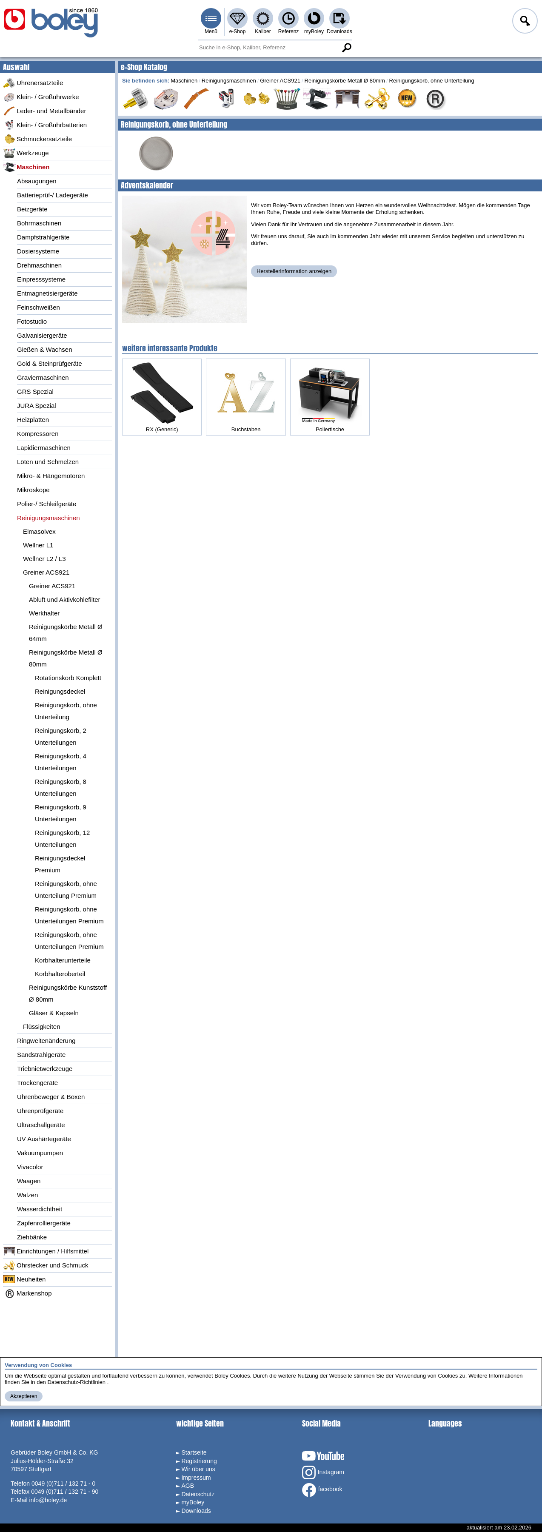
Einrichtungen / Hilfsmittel (45, 1251)
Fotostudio (32, 321)
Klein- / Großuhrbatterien (45, 125)
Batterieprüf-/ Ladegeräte (52, 195)
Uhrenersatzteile (33, 83)
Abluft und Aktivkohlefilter (64, 599)
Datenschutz (197, 1494)
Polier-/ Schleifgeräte (46, 503)
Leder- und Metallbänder (44, 111)
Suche (346, 48)
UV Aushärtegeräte (44, 1138)
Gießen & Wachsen (44, 349)
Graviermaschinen (43, 377)
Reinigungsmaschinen (48, 517)
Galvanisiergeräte (42, 335)
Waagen (28, 1181)
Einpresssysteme (41, 279)
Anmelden (524, 22)
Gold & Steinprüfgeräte (49, 363)
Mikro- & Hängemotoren (51, 475)
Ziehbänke (32, 1237)
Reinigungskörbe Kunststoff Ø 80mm (68, 993)
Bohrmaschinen (39, 223)
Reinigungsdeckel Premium (60, 864)
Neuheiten (24, 1279)
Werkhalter (44, 613)
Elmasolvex (39, 531)
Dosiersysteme (38, 251)
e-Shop (237, 31)
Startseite (193, 1452)
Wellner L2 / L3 (44, 558)
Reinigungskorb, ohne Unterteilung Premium (66, 889)
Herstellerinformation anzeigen (294, 271)
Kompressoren (38, 433)
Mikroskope (33, 489)
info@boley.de (48, 1500)
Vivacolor (30, 1166)
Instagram (323, 1472)
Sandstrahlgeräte (41, 1054)
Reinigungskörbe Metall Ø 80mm (66, 658)
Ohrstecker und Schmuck (45, 1265)
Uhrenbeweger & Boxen (51, 1096)
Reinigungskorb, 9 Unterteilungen (60, 813)
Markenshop (27, 1293)
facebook (322, 1490)
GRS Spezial (35, 391)
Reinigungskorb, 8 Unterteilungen (60, 787)
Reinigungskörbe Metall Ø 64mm (66, 632)
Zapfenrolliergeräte (44, 1223)
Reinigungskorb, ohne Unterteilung (66, 710)
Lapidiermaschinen (44, 447)
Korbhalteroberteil (60, 973)
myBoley (314, 31)
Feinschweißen (38, 307)
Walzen (27, 1195)
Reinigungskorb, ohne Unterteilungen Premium (69, 915)
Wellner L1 (38, 545)
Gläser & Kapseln (54, 1013)
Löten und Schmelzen (48, 461)
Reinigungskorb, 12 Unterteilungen (62, 838)
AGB (187, 1485)
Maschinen (26, 167)
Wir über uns (198, 1469)
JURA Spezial (36, 405)
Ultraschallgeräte (41, 1124)
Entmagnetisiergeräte (47, 293)
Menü (211, 31)
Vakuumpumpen (40, 1152)
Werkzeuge (26, 153)
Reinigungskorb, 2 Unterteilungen (60, 736)
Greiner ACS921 (46, 572)
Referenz (288, 31)
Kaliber (263, 31)
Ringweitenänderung (46, 1040)
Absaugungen (37, 181)
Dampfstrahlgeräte (43, 237)
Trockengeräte (37, 1082)
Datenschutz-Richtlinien (76, 1382)
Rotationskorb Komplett (68, 677)
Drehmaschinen (39, 265)
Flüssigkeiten (41, 1026)
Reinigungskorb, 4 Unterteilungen (60, 762)
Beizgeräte (32, 209)
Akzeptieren (23, 1396)
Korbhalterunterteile (63, 960)
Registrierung (199, 1461)
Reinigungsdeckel (60, 691)
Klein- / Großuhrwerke (41, 97)
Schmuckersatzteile (37, 139)
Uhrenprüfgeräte (40, 1110)
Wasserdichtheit (39, 1209)
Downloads (339, 31)
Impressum (196, 1477)
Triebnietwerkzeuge (44, 1068)
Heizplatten (33, 419)
